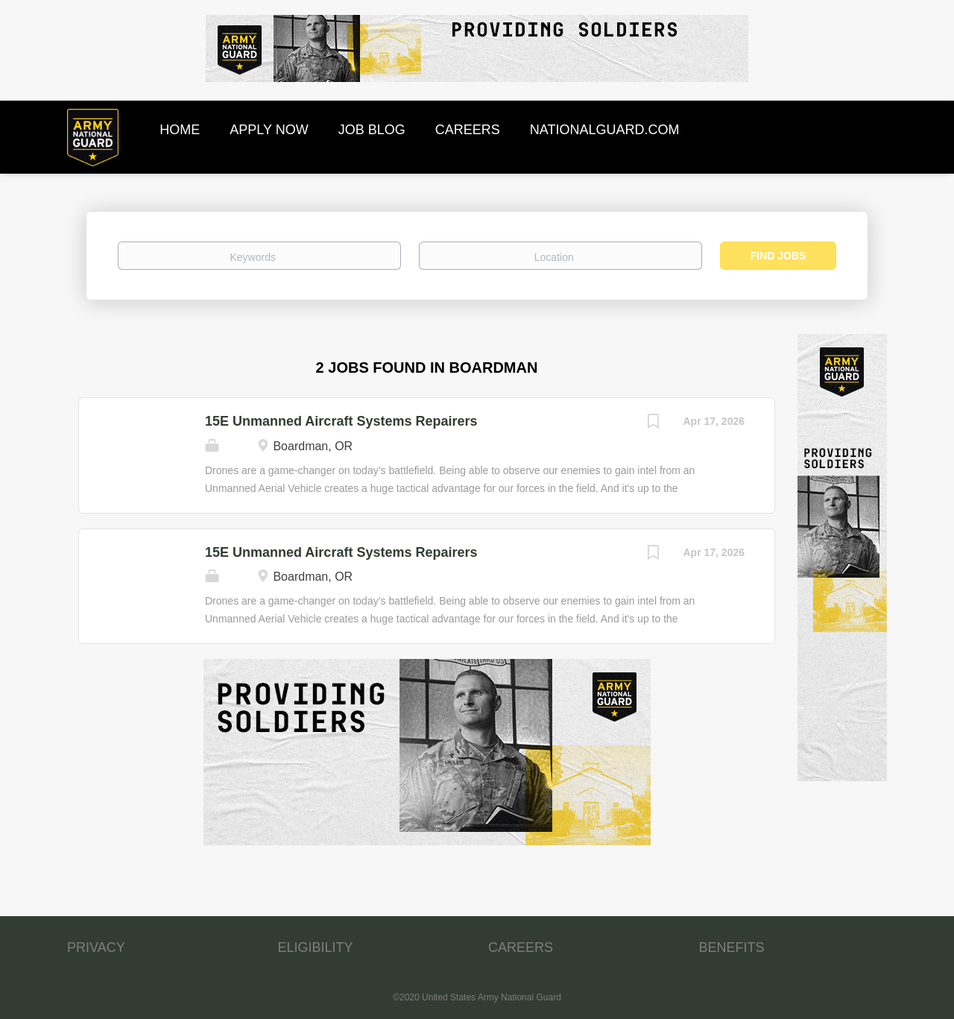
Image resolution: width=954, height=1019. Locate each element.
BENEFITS (732, 947)
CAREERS (520, 947)
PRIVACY (96, 947)
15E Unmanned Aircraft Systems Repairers (341, 421)
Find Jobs (778, 256)
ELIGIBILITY (315, 947)
